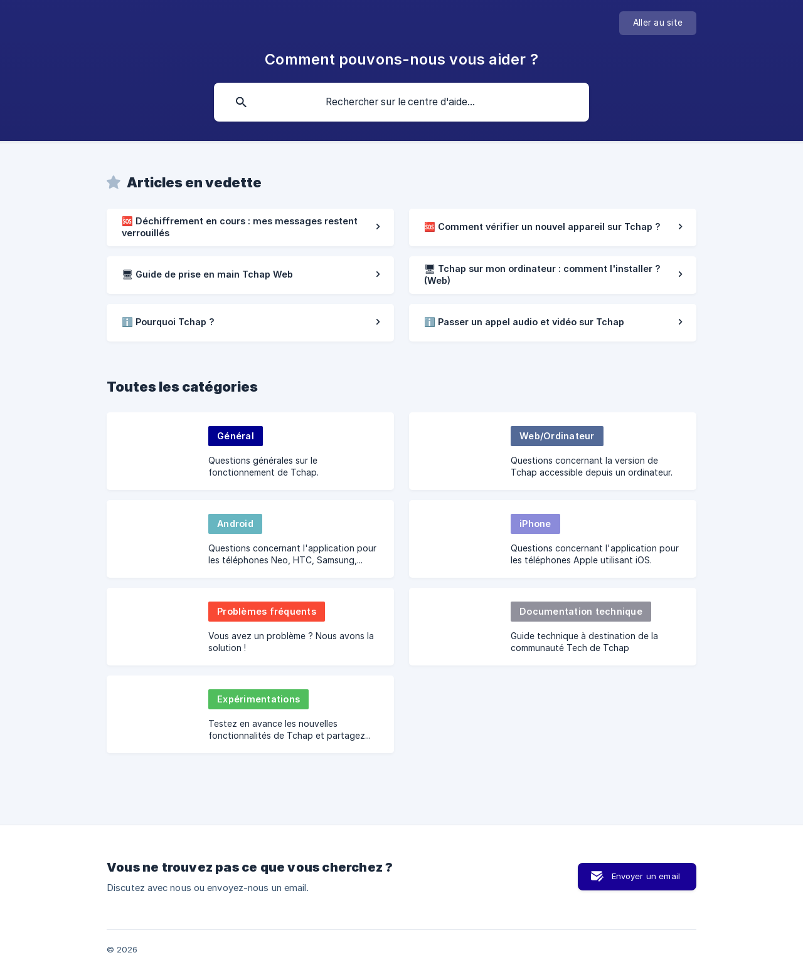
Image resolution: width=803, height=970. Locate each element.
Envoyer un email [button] (646, 876)
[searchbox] (401, 102)
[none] (657, 23)
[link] (250, 227)
